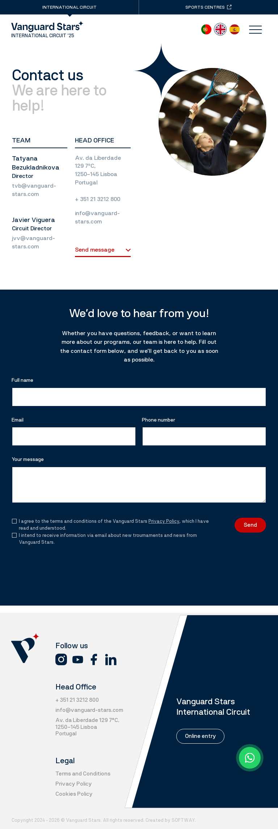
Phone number (158, 420)
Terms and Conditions (82, 773)
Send (250, 525)
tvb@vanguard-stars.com (34, 189)
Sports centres (208, 7)
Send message (103, 249)
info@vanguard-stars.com (97, 217)
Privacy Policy (163, 521)
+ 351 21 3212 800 (97, 199)
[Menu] (255, 30)
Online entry (200, 736)
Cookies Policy (74, 794)
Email (18, 420)
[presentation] (58, 562)
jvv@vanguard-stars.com (33, 242)
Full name (22, 380)
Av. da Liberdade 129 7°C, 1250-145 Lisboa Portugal (98, 170)
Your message (28, 459)
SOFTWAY (183, 820)
